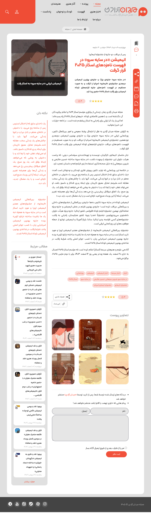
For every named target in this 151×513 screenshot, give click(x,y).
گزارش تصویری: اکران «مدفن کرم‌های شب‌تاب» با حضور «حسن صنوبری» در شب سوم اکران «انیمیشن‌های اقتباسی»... (32, 322)
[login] (16, 11)
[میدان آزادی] (126, 12)
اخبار (125, 273)
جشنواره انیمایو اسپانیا (102, 285)
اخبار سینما (115, 273)
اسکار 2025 (73, 279)
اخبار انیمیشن (102, 273)
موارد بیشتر (29, 481)
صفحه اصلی (79, 29)
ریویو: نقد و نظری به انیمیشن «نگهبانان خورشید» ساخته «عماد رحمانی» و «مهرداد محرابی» (32, 463)
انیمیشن (90, 273)
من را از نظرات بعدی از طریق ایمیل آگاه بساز (105, 448)
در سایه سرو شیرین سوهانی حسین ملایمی (110, 279)
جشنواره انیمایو (121, 285)
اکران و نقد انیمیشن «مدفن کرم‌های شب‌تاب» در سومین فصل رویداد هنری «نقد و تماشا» (32, 354)
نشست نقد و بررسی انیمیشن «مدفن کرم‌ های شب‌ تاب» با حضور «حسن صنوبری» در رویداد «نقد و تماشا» (32, 289)
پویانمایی (80, 273)
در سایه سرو (85, 279)
